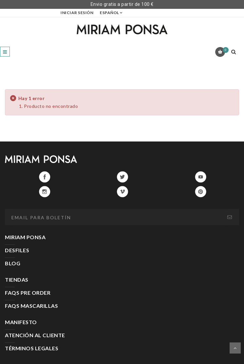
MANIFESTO (21, 322)
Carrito (224, 50)
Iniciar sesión (77, 12)
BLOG (12, 263)
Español (109, 12)
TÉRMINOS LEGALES (31, 348)
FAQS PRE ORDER (27, 293)
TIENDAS (16, 279)
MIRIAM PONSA (25, 237)
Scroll (235, 348)
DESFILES (17, 250)
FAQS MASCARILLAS (31, 306)
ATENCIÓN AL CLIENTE (35, 335)
